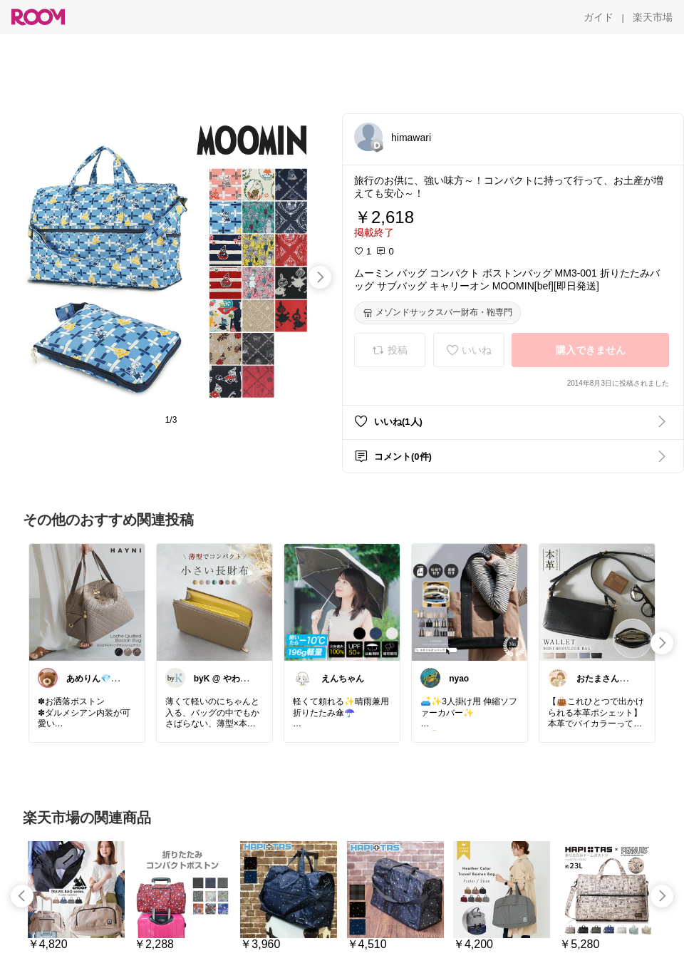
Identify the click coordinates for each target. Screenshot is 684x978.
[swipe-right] (320, 277)
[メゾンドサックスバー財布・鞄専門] (437, 313)
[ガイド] (598, 17)
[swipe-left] (22, 896)
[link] (87, 601)
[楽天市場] (653, 17)
